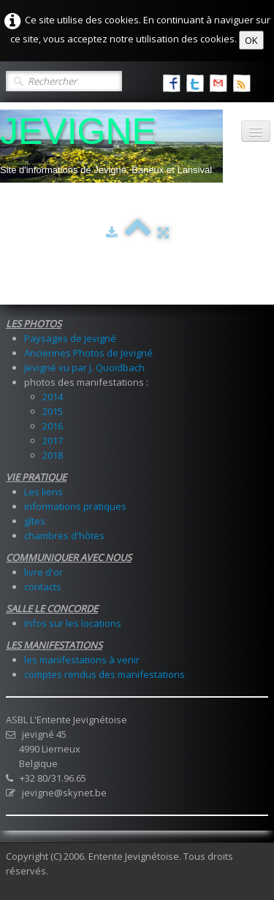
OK (251, 40)
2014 (52, 396)
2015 (52, 411)
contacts (42, 586)
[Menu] (255, 131)
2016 (52, 425)
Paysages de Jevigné (70, 338)
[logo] (111, 146)
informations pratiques (75, 506)
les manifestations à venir (82, 659)
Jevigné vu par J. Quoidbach (84, 367)
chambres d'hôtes (64, 535)
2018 (52, 455)
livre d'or (43, 572)
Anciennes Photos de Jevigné (88, 352)
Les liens (43, 491)
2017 (52, 440)
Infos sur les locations (72, 623)
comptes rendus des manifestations (104, 674)
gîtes (34, 520)
